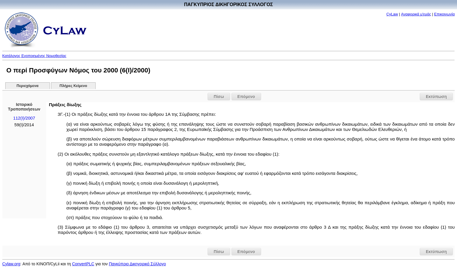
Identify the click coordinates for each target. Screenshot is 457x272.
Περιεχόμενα (27, 86)
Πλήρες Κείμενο (73, 86)
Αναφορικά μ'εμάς (416, 14)
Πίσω (219, 96)
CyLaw (392, 14)
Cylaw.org (11, 264)
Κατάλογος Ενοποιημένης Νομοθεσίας (34, 56)
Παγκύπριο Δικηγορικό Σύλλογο (137, 264)
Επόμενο (246, 96)
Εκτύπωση (436, 96)
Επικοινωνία (444, 14)
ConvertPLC (83, 264)
